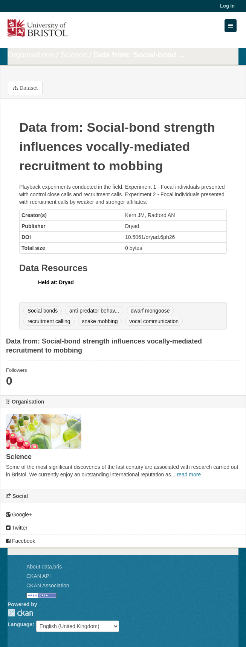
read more (189, 474)
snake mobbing (100, 321)
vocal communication (154, 321)
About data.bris (44, 567)
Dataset (25, 88)
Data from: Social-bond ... (139, 55)
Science (73, 55)
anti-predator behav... (94, 311)
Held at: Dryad (56, 282)
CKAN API (38, 576)
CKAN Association (47, 585)
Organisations (31, 55)
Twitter (17, 528)
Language (20, 624)
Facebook (20, 541)
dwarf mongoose (150, 311)
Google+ (19, 514)
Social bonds (43, 311)
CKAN (20, 613)
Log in (227, 6)
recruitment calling (49, 321)
